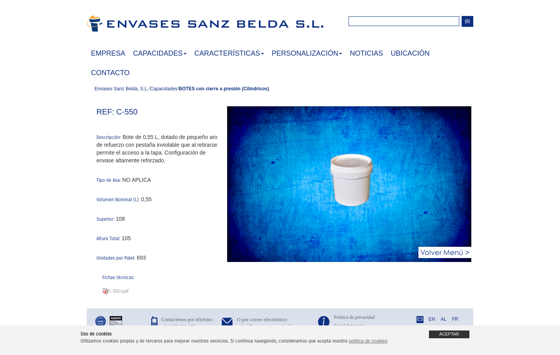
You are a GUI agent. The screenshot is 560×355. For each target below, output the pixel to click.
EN (432, 319)
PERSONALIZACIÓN (307, 53)
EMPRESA (108, 53)
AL (443, 319)
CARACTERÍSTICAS (229, 53)
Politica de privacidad (354, 317)
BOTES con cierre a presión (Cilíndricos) (224, 88)
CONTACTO (110, 73)
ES (420, 319)
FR (455, 319)
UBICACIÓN (410, 53)
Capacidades (163, 88)
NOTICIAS (366, 53)
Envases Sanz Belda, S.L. (121, 88)
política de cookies (368, 341)
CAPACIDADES (160, 53)
